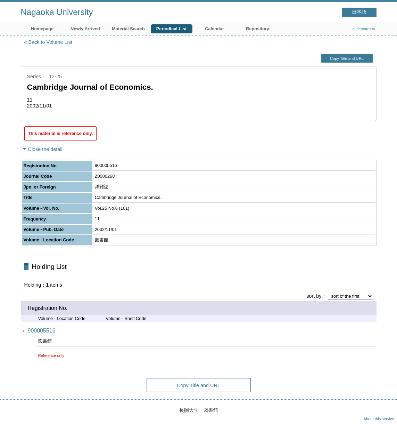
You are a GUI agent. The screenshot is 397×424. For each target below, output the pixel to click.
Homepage (42, 28)
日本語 (359, 12)
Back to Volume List (50, 42)
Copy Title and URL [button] (347, 58)
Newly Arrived (85, 28)
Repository (257, 28)
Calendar (214, 28)
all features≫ (364, 29)
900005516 (42, 331)
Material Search (128, 28)
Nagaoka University (57, 12)
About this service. (379, 419)
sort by (313, 296)
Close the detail (45, 149)
